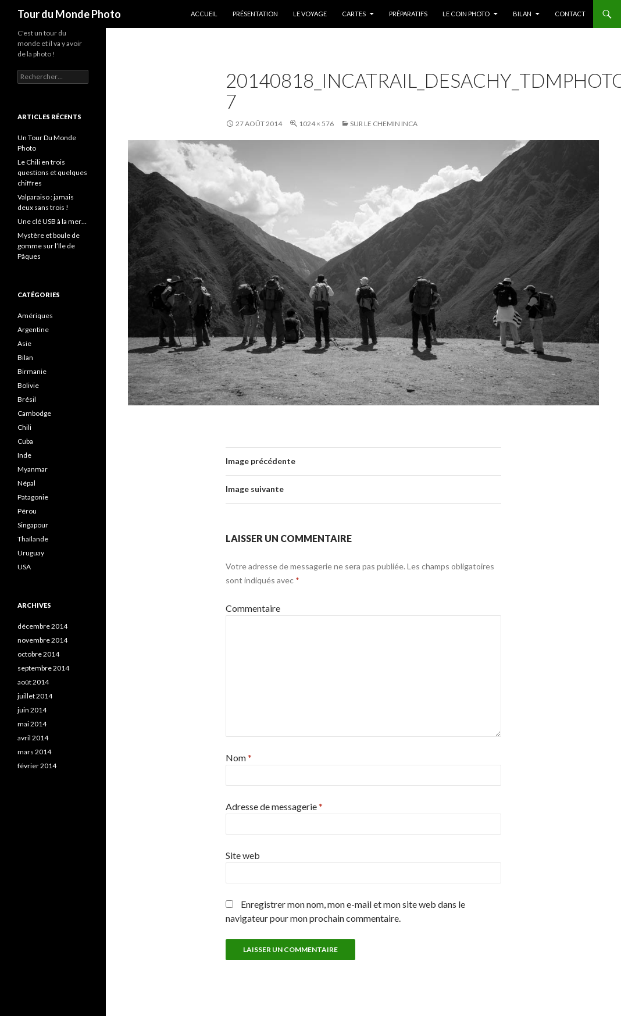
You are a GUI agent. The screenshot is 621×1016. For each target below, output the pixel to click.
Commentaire (253, 608)
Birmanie (32, 371)
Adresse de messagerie (274, 806)
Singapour (32, 525)
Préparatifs (408, 13)
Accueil (204, 13)
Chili (24, 427)
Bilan (522, 13)
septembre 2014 (43, 668)
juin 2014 (32, 709)
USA (24, 566)
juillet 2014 (34, 695)
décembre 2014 (42, 626)
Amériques (35, 315)
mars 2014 (34, 751)
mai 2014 (32, 723)
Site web (243, 855)
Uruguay (30, 552)
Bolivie (28, 385)
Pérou (27, 511)
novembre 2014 (42, 640)
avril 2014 (32, 737)
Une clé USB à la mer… (52, 221)
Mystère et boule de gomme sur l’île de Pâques (48, 246)
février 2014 (36, 765)
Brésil (26, 399)
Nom (239, 757)
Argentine (33, 329)
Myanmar (32, 469)
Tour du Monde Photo (69, 14)
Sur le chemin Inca (383, 123)
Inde (24, 455)
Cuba (25, 441)
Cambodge (34, 413)
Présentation (255, 13)
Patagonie (32, 497)
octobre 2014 (38, 654)
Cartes (354, 13)
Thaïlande (32, 538)
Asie (24, 343)
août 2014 (33, 682)
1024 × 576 (316, 123)
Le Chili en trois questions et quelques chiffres (52, 172)
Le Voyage (310, 13)
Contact (570, 13)
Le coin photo (466, 13)
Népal (26, 483)
